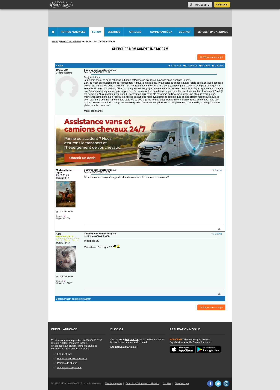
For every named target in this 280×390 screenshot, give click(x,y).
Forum (96, 31)
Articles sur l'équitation (69, 367)
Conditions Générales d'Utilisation (142, 383)
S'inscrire (222, 5)
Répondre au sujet (211, 57)
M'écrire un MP (67, 211)
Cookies (167, 383)
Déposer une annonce (212, 31)
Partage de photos (67, 363)
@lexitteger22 (91, 240)
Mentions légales (113, 383)
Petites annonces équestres (72, 358)
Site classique (182, 383)
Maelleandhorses (64, 170)
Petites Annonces (73, 31)
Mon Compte (202, 5)
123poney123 (62, 70)
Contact (185, 31)
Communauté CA (161, 31)
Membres (114, 31)
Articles (135, 31)
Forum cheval (64, 354)
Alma (58, 234)
